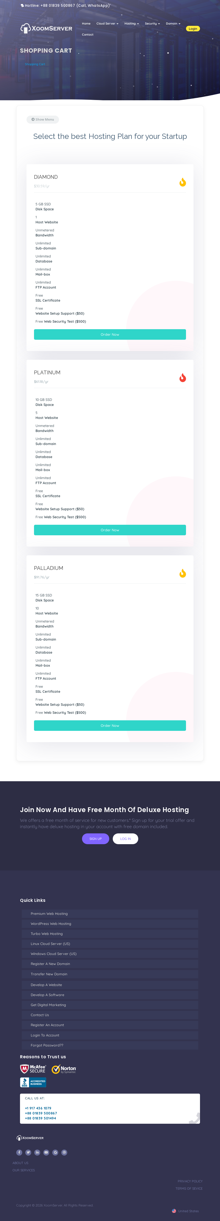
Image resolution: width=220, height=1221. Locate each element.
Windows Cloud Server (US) (53, 953)
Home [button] (86, 23)
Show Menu (43, 119)
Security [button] (152, 23)
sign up (96, 839)
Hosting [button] (131, 23)
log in (125, 839)
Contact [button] (88, 34)
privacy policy (190, 1181)
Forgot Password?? (47, 1045)
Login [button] (193, 29)
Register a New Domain (50, 964)
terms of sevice (189, 1188)
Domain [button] (173, 23)
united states (185, 1211)
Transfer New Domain (49, 974)
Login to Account (45, 1035)
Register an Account (47, 1025)
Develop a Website (46, 985)
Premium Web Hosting (49, 913)
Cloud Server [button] (107, 23)
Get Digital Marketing (48, 1005)
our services (23, 1170)
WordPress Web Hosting (51, 923)
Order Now (110, 334)
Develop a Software (47, 995)
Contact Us (40, 1015)
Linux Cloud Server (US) (50, 943)
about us (20, 1163)
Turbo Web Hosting (47, 933)
